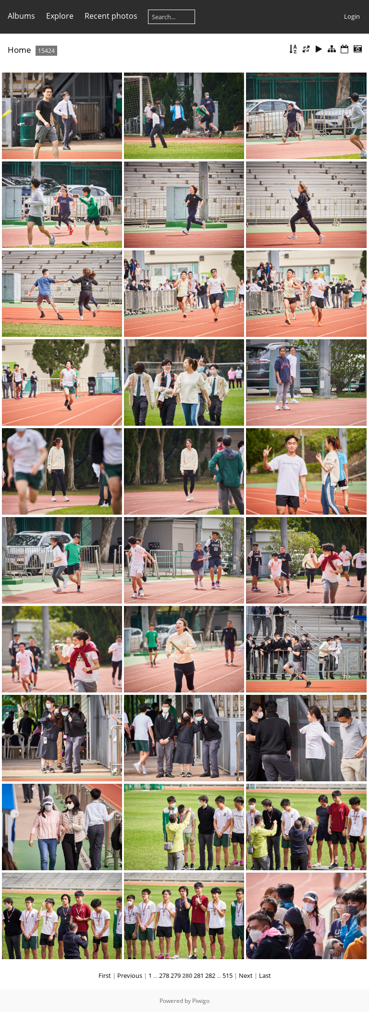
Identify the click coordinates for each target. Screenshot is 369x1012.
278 (164, 975)
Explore (60, 16)
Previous (129, 975)
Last (265, 975)
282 (210, 975)
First (104, 975)
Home (19, 49)
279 (176, 975)
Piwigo (200, 1001)
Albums (21, 16)
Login (352, 16)
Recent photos (111, 16)
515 (227, 975)
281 (199, 975)
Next (246, 975)
